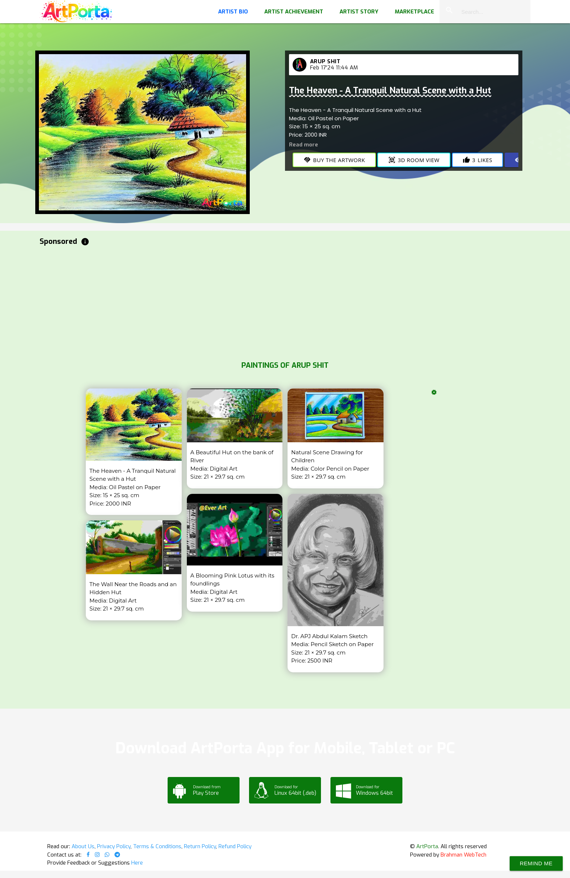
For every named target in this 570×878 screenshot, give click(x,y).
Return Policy (200, 846)
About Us (83, 846)
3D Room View (413, 160)
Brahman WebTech (463, 854)
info (85, 241)
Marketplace (414, 11)
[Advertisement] (258, 302)
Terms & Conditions (157, 846)
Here (137, 862)
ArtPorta (427, 846)
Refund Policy (235, 846)
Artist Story (359, 11)
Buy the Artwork (334, 160)
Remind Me (536, 863)
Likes (477, 160)
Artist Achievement (293, 11)
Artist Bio (233, 11)
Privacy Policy (114, 846)
